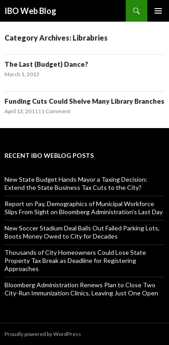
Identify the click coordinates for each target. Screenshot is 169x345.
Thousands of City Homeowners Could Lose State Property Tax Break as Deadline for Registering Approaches (75, 260)
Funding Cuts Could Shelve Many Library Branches (84, 101)
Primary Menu (158, 11)
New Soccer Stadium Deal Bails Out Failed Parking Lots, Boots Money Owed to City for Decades (82, 232)
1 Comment (55, 111)
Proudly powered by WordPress (43, 334)
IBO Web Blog (30, 11)
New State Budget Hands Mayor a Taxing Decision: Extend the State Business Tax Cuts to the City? (76, 183)
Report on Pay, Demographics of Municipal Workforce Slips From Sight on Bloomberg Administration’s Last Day (84, 208)
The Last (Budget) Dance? (46, 64)
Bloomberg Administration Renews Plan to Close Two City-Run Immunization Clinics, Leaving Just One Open (81, 289)
